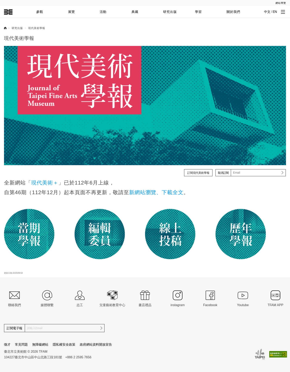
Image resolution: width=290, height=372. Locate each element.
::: (2, 2)
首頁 (5, 28)
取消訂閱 (223, 172)
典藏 (135, 11)
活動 (103, 11)
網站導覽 (281, 3)
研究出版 (170, 11)
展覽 (71, 11)
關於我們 (233, 11)
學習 (198, 11)
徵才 (7, 344)
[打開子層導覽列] (283, 11)
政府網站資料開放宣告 (96, 344)
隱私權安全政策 (64, 344)
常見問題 (21, 344)
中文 (267, 11)
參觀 (39, 11)
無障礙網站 (40, 344)
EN (275, 11)
